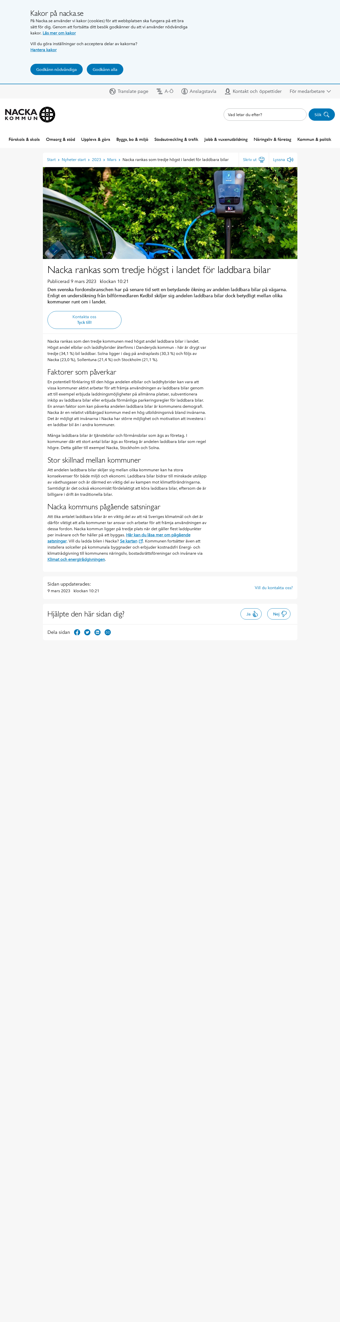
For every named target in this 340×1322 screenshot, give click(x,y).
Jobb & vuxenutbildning (226, 139)
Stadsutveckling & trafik (176, 139)
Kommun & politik (314, 139)
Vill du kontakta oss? (274, 587)
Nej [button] (280, 614)
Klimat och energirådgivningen (76, 559)
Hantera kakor (43, 49)
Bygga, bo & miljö (132, 139)
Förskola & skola (24, 139)
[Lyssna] (283, 160)
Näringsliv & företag (272, 139)
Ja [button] (252, 614)
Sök (322, 115)
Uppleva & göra (95, 139)
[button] (128, 91)
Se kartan (131, 541)
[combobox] (265, 114)
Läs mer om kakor (59, 33)
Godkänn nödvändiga (56, 69)
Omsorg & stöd (60, 139)
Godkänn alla (105, 69)
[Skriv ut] (254, 160)
